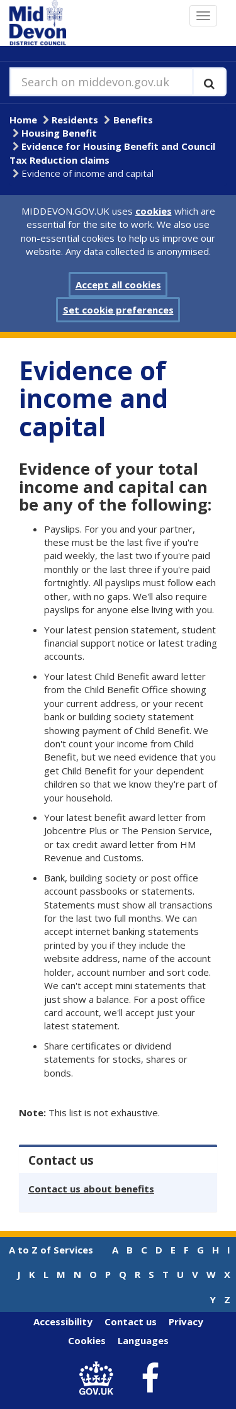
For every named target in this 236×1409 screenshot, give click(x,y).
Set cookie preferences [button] (118, 309)
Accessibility (63, 1321)
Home (23, 119)
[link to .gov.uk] (99, 1378)
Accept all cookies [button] (118, 284)
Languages (143, 1340)
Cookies (87, 1340)
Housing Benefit (59, 133)
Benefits (133, 119)
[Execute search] (209, 81)
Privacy (186, 1321)
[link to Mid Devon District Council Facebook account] (149, 1378)
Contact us (130, 1321)
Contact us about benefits (91, 1188)
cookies (153, 211)
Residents (75, 119)
